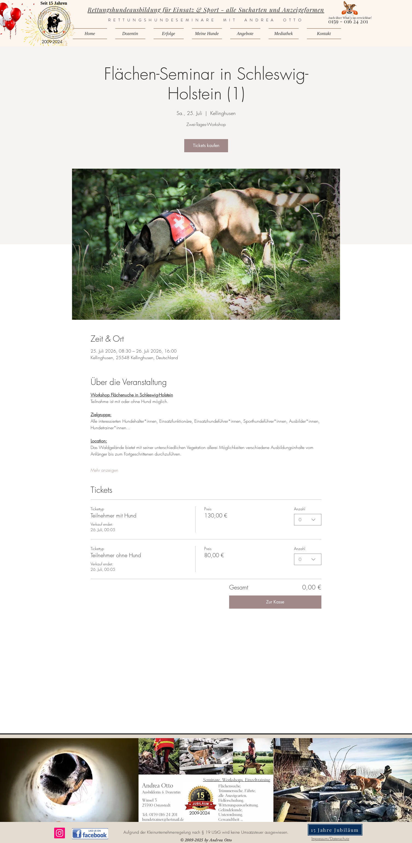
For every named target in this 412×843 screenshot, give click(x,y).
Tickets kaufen (206, 145)
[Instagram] (59, 833)
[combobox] (307, 519)
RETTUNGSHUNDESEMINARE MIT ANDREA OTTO (206, 20)
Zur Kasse (275, 602)
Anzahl (299, 508)
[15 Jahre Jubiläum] (335, 830)
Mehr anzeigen (104, 470)
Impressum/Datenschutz (330, 838)
